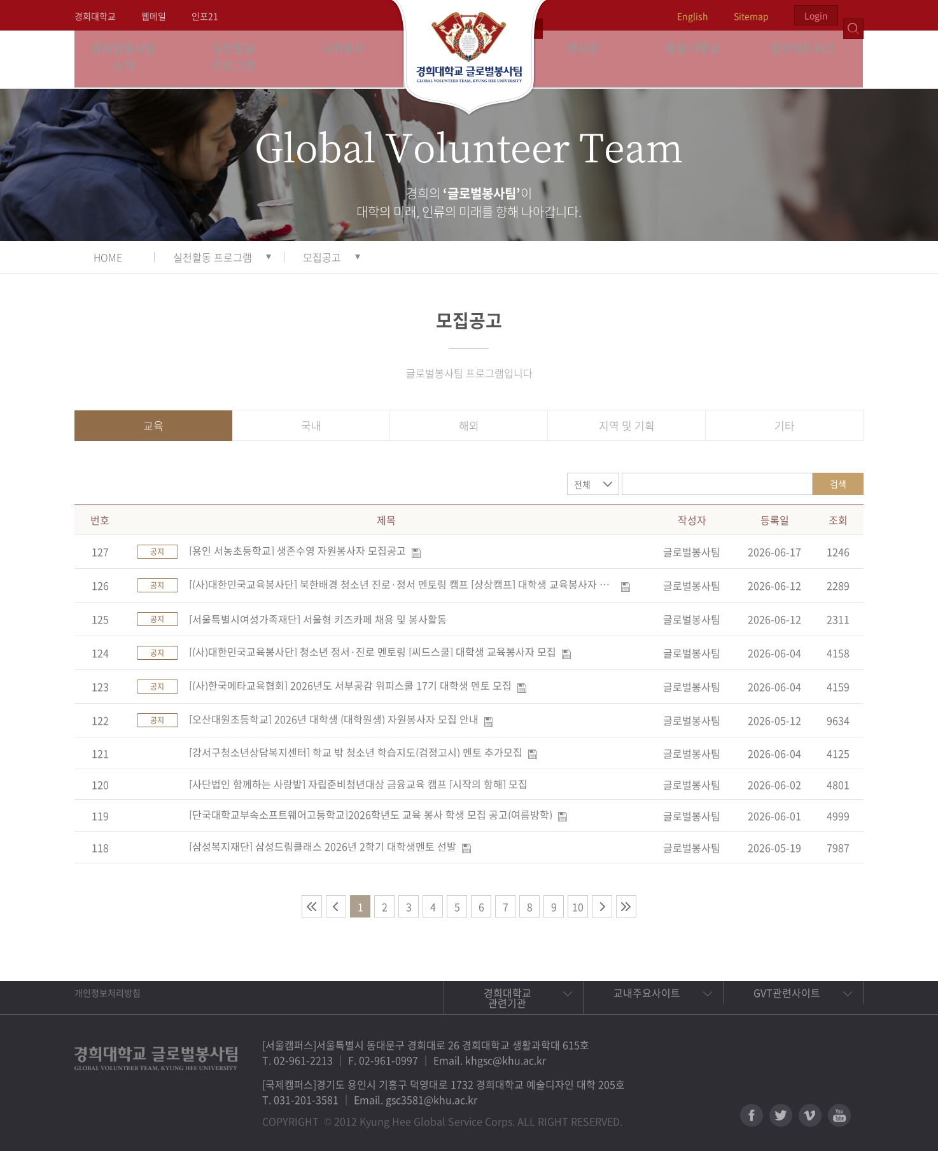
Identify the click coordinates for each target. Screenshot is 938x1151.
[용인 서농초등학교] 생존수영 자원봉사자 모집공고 (297, 550)
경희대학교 (95, 16)
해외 (469, 425)
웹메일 (153, 16)
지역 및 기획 (627, 425)
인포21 (205, 16)
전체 (582, 484)
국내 (311, 425)
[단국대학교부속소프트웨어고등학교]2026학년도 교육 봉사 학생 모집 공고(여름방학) (370, 814)
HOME (108, 257)
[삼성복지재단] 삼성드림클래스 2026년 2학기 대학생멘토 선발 (322, 846)
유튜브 (839, 1115)
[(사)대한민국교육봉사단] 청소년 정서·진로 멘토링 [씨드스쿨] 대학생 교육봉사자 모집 (372, 651)
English (692, 16)
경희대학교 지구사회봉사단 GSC (469, 58)
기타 (784, 425)
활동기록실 (698, 59)
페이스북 (751, 1115)
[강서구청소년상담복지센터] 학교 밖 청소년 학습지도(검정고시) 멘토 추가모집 (355, 752)
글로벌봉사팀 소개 (129, 59)
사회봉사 (349, 59)
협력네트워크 (808, 59)
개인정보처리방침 (107, 992)
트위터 (780, 1115)
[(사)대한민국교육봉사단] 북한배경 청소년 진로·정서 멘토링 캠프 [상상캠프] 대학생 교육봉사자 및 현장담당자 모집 (402, 584)
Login (816, 15)
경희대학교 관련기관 (507, 997)
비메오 (810, 1115)
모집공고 (322, 257)
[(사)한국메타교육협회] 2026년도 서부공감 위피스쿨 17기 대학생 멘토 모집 (350, 685)
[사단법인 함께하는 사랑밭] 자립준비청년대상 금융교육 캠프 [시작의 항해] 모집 (358, 784)
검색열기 (853, 15)
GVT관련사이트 (786, 992)
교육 (153, 425)
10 (578, 906)
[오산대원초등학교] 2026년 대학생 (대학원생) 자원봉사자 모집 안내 (334, 719)
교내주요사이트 (646, 992)
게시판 (588, 59)
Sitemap (751, 16)
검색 (838, 483)
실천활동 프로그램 (239, 59)
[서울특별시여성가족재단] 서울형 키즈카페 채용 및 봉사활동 (318, 619)
